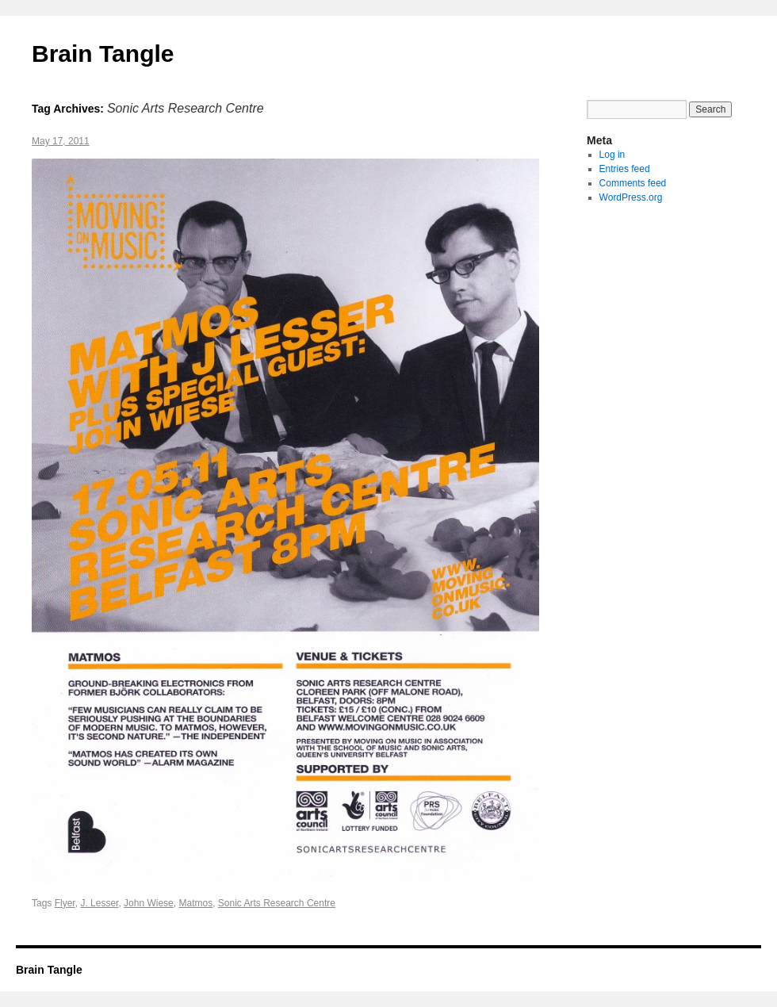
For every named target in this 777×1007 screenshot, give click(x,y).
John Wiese (149, 903)
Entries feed (624, 168)
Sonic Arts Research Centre (276, 903)
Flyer (65, 903)
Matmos (195, 903)
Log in (612, 154)
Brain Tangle (103, 53)
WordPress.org (631, 197)
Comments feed (633, 183)
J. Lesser (99, 903)
